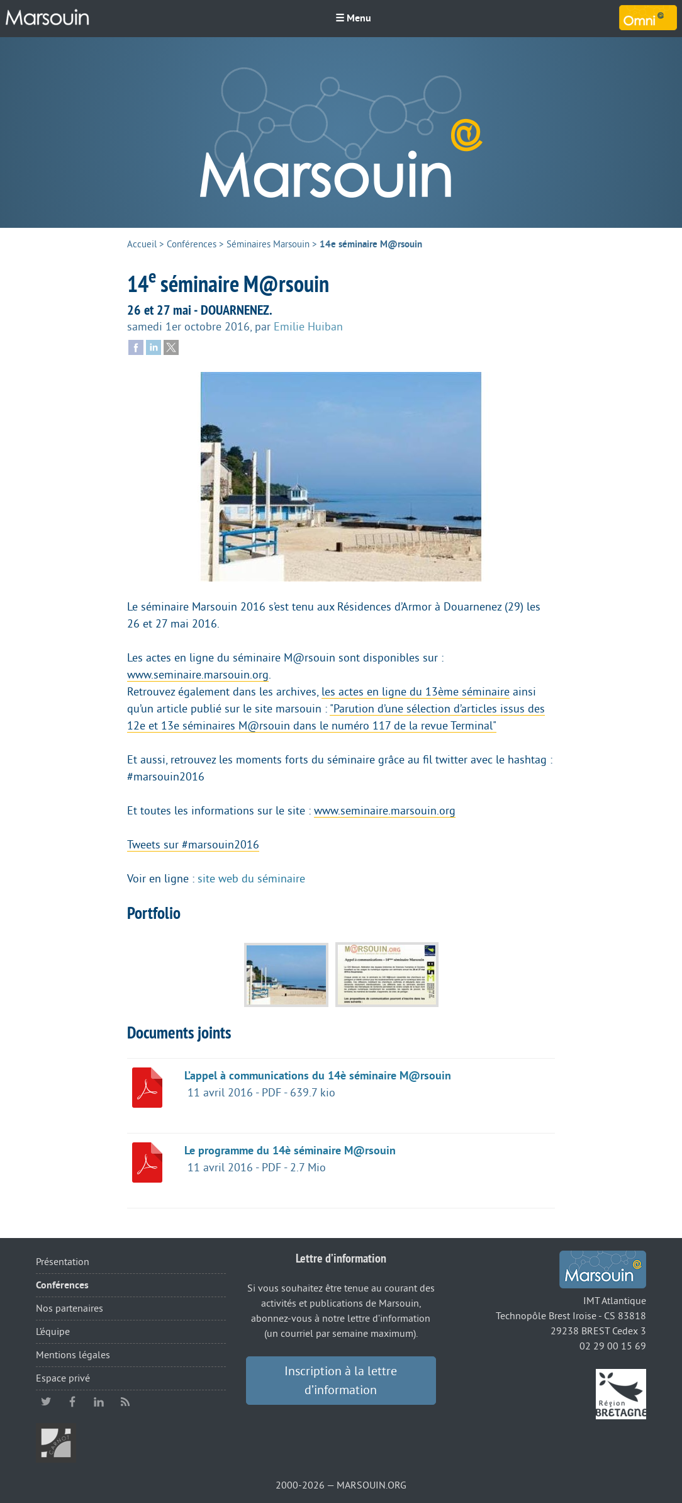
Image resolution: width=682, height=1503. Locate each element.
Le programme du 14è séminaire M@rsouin (290, 1150)
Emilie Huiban (308, 326)
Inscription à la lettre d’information (340, 1381)
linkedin (99, 1401)
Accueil (142, 244)
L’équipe (53, 1331)
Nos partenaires (69, 1308)
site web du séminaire (251, 878)
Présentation (62, 1262)
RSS (125, 1401)
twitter (46, 1401)
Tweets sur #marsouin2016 (193, 844)
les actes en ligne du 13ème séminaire (415, 691)
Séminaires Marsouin (268, 244)
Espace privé (63, 1378)
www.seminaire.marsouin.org (198, 674)
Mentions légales (73, 1355)
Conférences (191, 244)
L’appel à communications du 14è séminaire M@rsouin (317, 1075)
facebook (72, 1401)
